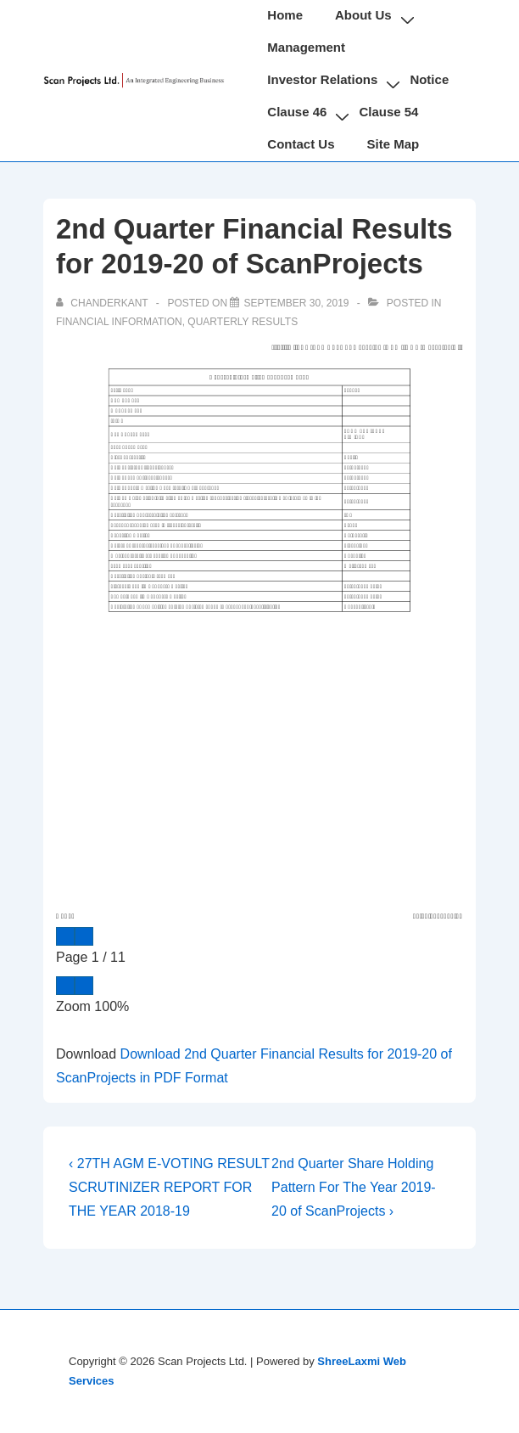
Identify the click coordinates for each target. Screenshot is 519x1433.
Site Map (393, 144)
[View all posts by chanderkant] (103, 303)
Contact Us (300, 144)
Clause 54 (388, 111)
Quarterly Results (242, 322)
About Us (363, 15)
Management (306, 47)
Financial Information (119, 322)
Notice (429, 79)
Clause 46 (296, 111)
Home (285, 15)
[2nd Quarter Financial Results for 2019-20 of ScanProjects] (296, 303)
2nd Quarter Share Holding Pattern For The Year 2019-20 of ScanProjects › (353, 1187)
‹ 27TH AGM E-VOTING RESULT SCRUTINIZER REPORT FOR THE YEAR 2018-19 (169, 1187)
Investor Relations (322, 79)
